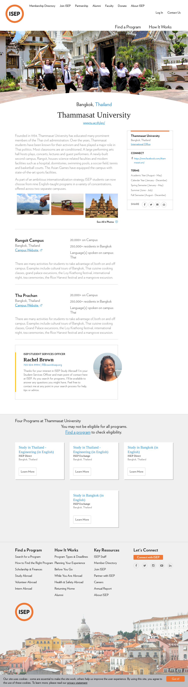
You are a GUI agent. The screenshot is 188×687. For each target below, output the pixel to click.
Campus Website (28, 250)
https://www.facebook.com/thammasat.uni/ (150, 160)
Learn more (29, 472)
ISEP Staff (100, 556)
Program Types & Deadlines (71, 556)
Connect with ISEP (148, 557)
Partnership (81, 6)
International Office (140, 144)
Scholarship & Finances (28, 569)
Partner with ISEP (104, 575)
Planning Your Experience (70, 563)
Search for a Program (28, 556)
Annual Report (103, 588)
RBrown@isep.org (52, 364)
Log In (159, 12)
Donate (122, 6)
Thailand (103, 104)
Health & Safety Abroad (69, 582)
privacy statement (77, 682)
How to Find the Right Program (34, 563)
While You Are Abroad (68, 575)
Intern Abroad (23, 588)
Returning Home (65, 588)
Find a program (78, 432)
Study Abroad (23, 575)
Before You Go (64, 569)
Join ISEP (65, 6)
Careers (98, 582)
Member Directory (105, 563)
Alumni (97, 6)
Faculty (109, 6)
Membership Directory (42, 6)
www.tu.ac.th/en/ (94, 123)
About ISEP (137, 6)
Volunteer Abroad (26, 582)
